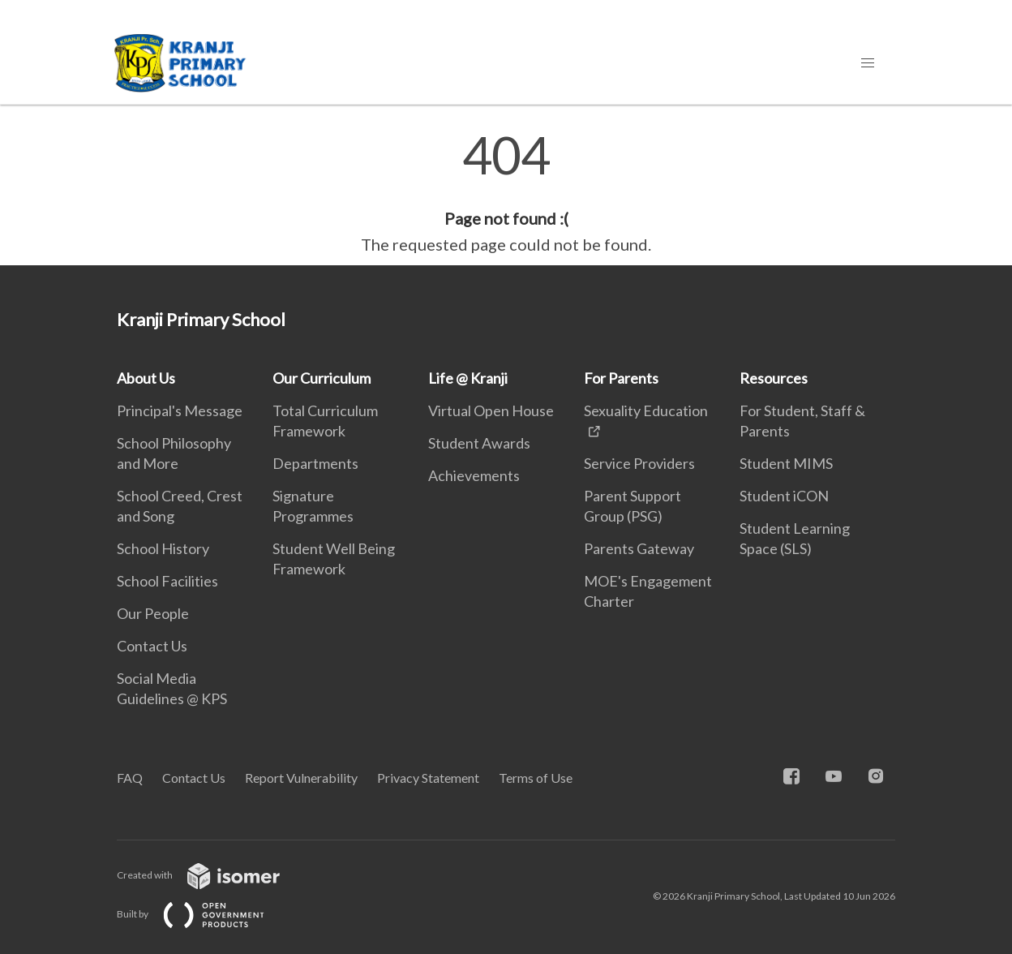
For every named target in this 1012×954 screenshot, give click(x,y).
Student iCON (784, 496)
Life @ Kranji (468, 378)
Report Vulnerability (301, 777)
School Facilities (167, 581)
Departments (315, 463)
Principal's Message (179, 410)
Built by (203, 914)
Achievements (474, 475)
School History (163, 548)
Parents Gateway (639, 548)
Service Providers (639, 463)
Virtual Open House (491, 410)
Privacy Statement (428, 777)
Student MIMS (786, 463)
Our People (153, 613)
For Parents (621, 378)
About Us (146, 378)
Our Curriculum (321, 378)
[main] (506, 193)
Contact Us (152, 646)
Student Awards (479, 443)
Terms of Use (535, 777)
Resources (774, 378)
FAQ (130, 777)
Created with (211, 875)
